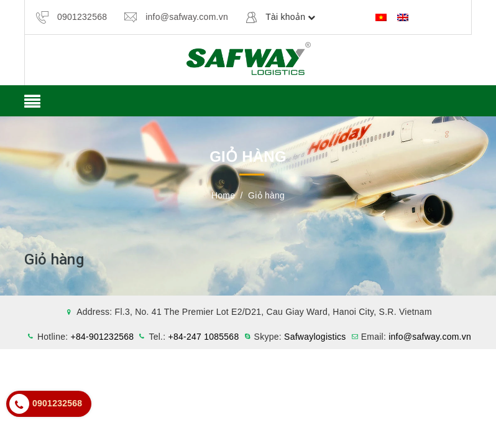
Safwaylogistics (315, 337)
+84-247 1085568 (203, 337)
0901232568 (82, 17)
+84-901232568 (102, 337)
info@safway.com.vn (186, 17)
